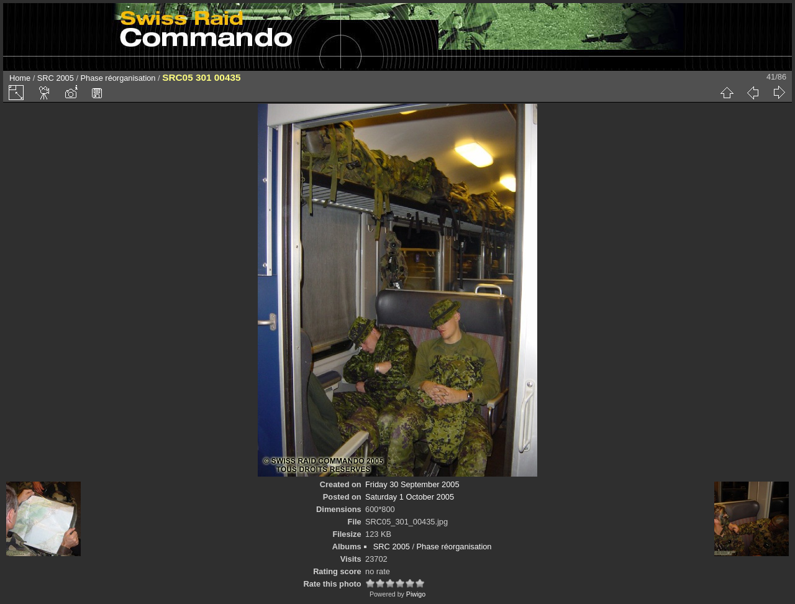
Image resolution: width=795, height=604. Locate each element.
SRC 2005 (55, 78)
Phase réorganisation (118, 78)
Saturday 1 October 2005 (409, 496)
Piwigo (415, 594)
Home (19, 78)
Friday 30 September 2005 (412, 484)
